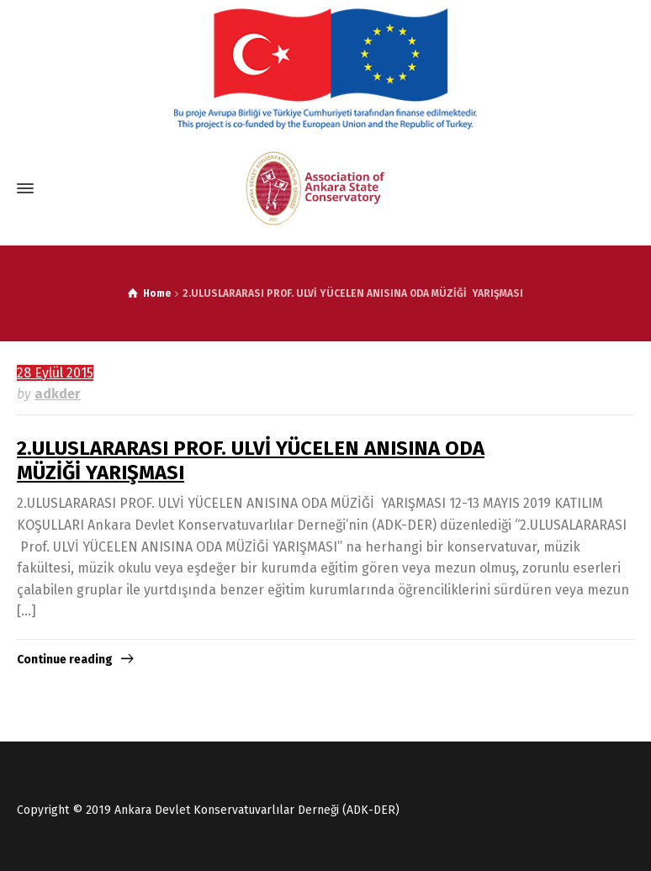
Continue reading (65, 659)
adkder (57, 394)
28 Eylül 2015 (55, 373)
